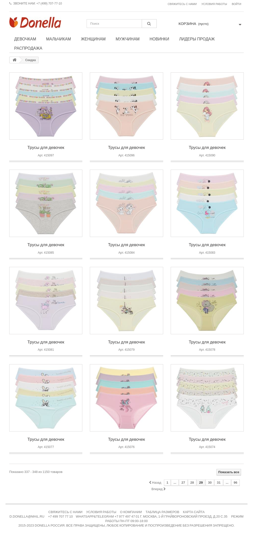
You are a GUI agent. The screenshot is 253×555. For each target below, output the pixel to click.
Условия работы (214, 4)
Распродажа (28, 48)
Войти (236, 4)
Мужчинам (127, 39)
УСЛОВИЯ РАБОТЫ (101, 512)
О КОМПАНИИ (131, 512)
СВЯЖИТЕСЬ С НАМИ (65, 512)
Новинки (159, 39)
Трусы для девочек (45, 147)
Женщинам (93, 39)
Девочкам (25, 39)
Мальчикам (58, 39)
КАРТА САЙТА (194, 512)
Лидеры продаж (197, 39)
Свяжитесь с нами (182, 4)
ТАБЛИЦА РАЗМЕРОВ (162, 512)
